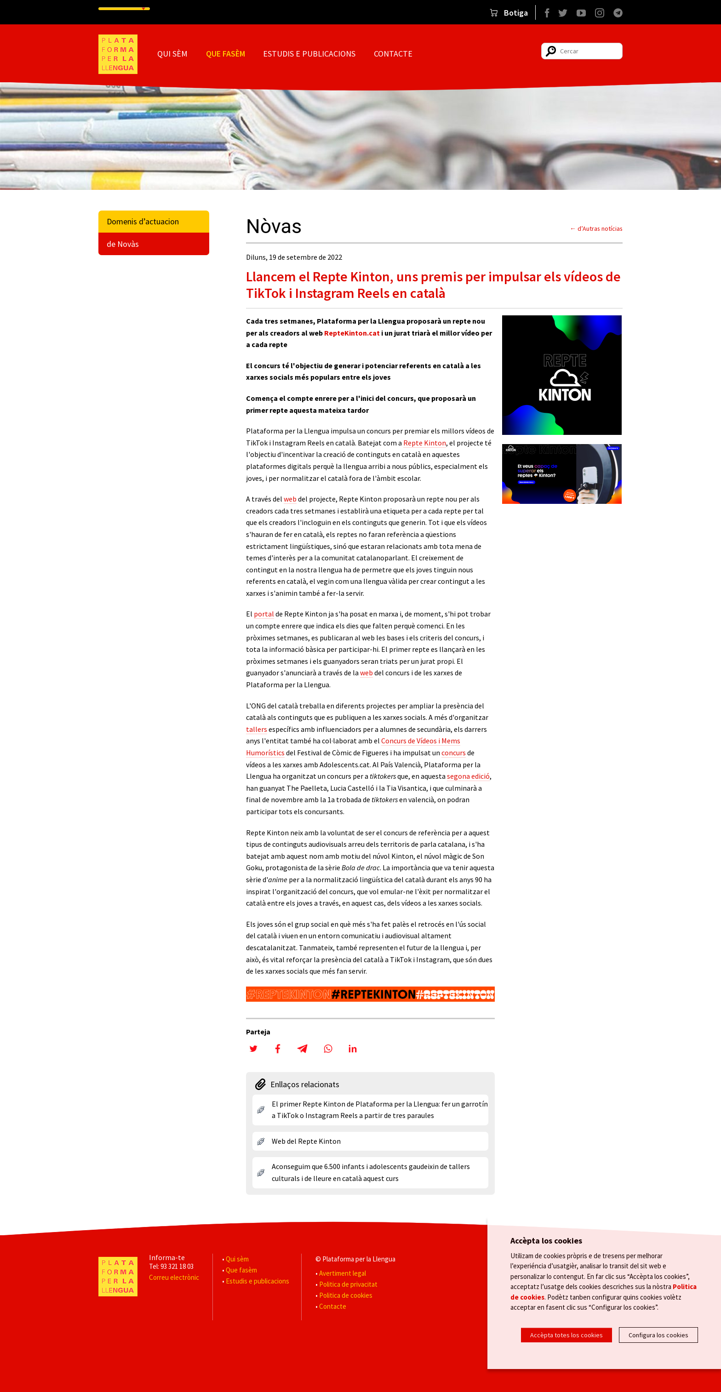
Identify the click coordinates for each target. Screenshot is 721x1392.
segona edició (468, 776)
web (290, 498)
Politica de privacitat (348, 1284)
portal (264, 613)
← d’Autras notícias (596, 228)
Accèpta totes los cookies (566, 1335)
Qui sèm (172, 53)
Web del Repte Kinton (306, 1141)
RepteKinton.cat (352, 332)
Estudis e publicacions (309, 53)
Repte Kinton (424, 442)
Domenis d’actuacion (143, 221)
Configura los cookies (658, 1335)
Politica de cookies (345, 1295)
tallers (256, 729)
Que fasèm (225, 53)
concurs (453, 752)
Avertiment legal (342, 1273)
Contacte (393, 53)
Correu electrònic (174, 1277)
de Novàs (123, 244)
